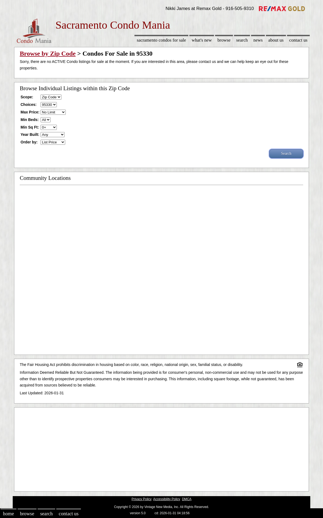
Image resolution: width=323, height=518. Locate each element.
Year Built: (30, 134)
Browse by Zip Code (48, 53)
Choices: (29, 104)
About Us (276, 40)
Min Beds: (30, 119)
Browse (223, 40)
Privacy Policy (141, 499)
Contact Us (298, 40)
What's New (202, 40)
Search (242, 40)
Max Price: (30, 112)
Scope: (27, 97)
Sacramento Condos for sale (161, 40)
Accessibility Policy (166, 499)
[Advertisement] (161, 448)
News (258, 40)
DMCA (187, 499)
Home (8, 513)
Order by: (29, 142)
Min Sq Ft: (30, 127)
